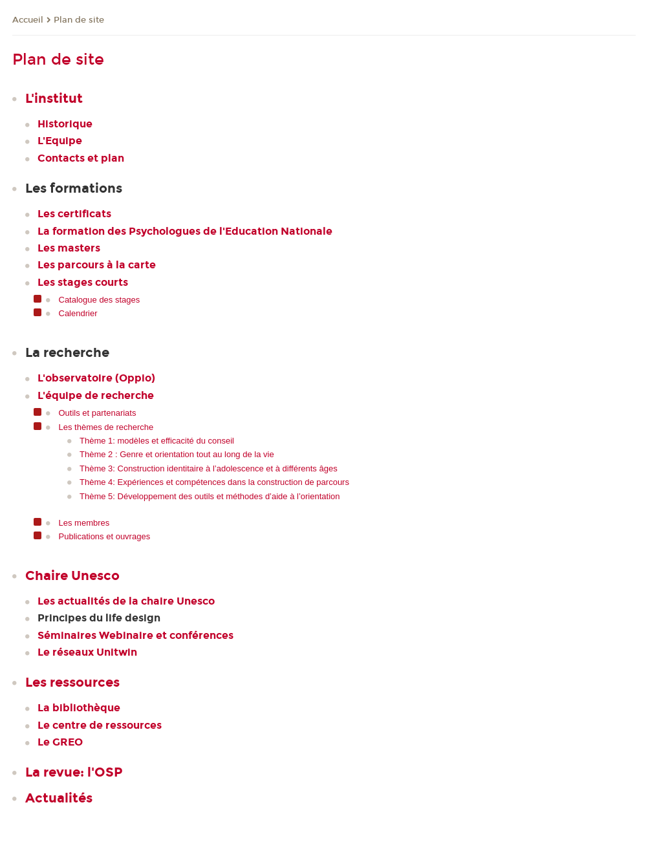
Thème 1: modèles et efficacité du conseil (157, 441)
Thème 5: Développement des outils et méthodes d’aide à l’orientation (210, 496)
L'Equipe (60, 140)
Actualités (58, 798)
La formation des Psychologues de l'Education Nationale (185, 231)
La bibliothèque (79, 708)
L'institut (54, 98)
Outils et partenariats (97, 413)
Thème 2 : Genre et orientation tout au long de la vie (177, 454)
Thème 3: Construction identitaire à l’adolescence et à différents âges (209, 468)
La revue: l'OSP (74, 772)
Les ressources (72, 682)
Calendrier (78, 313)
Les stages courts (83, 282)
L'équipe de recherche (96, 395)
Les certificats (74, 214)
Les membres (84, 523)
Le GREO (60, 742)
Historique (65, 124)
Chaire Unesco (72, 575)
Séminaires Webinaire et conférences (135, 635)
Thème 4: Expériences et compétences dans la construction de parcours (214, 482)
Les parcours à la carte (97, 265)
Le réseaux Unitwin (87, 652)
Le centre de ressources (100, 725)
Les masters (69, 248)
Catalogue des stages (99, 300)
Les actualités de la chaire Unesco (126, 601)
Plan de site (79, 20)
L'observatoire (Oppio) (96, 378)
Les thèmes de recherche (106, 427)
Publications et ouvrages (105, 536)
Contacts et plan (81, 158)
